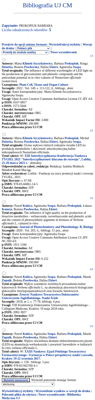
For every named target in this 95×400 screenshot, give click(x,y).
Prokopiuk (72, 63)
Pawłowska (31, 67)
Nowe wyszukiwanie (63, 52)
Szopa (77, 67)
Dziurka (7, 67)
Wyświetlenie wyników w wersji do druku (62, 391)
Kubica (27, 205)
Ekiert (53, 67)
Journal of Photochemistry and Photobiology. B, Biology (56, 227)
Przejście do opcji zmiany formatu (24, 44)
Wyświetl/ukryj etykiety (64, 44)
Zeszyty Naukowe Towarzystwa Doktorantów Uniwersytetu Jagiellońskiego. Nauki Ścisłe (40, 296)
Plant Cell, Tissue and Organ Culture (43, 84)
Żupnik (6, 280)
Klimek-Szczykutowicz (37, 63)
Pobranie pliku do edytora (19, 394)
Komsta (7, 209)
